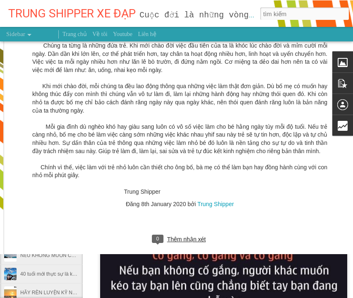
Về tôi (99, 34)
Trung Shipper (215, 120)
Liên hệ (147, 34)
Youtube (122, 34)
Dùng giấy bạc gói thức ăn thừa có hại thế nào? (73, 237)
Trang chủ (74, 34)
